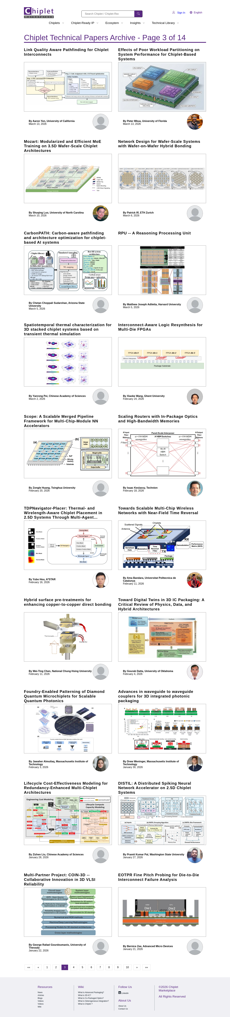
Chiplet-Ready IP (82, 23)
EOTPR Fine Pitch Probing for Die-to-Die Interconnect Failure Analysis (158, 877)
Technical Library (163, 23)
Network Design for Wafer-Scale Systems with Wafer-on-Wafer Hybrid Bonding (159, 143)
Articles (41, 995)
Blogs (40, 998)
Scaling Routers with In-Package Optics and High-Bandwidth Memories (158, 418)
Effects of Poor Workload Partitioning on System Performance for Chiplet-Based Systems (159, 54)
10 (127, 967)
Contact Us (123, 1009)
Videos (40, 1001)
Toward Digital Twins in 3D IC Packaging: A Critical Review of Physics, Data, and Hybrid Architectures (161, 604)
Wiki (39, 1007)
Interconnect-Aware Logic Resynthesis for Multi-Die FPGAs (160, 327)
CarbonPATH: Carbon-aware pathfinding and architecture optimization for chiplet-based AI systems (65, 237)
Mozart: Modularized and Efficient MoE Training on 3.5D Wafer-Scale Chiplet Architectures (62, 146)
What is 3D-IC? (84, 995)
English (196, 12)
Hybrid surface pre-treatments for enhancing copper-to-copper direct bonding (67, 602)
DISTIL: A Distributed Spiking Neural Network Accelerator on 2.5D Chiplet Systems (154, 788)
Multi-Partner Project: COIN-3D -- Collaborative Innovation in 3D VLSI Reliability (59, 879)
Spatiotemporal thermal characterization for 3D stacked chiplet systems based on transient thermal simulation (68, 329)
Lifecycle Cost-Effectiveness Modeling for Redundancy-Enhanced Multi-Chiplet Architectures (66, 788)
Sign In (178, 12)
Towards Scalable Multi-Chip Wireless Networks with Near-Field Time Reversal (158, 510)
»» (146, 967)
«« (28, 967)
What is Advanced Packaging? (91, 992)
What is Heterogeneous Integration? (93, 1001)
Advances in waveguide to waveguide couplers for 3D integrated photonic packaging (155, 696)
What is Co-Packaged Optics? (91, 998)
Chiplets (54, 23)
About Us (122, 1006)
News (40, 992)
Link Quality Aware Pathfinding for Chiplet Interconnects (66, 52)
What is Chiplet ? (85, 1004)
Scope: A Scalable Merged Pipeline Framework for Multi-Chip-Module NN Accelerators (61, 421)
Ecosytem (112, 23)
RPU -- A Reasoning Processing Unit (154, 233)
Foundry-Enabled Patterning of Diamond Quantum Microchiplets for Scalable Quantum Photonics (64, 696)
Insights (135, 23)
